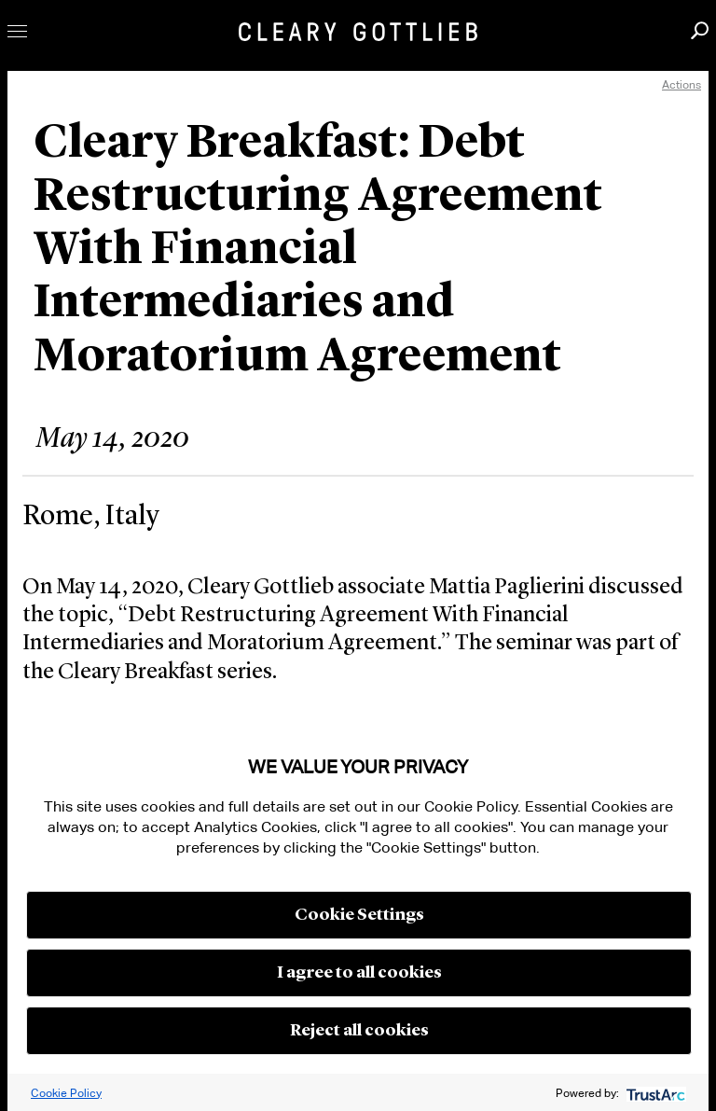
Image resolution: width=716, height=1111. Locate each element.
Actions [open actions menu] (681, 84)
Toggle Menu (17, 31)
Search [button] (700, 30)
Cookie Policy (66, 1093)
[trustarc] (654, 1092)
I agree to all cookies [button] (359, 973)
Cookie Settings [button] (359, 915)
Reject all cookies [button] (359, 1030)
